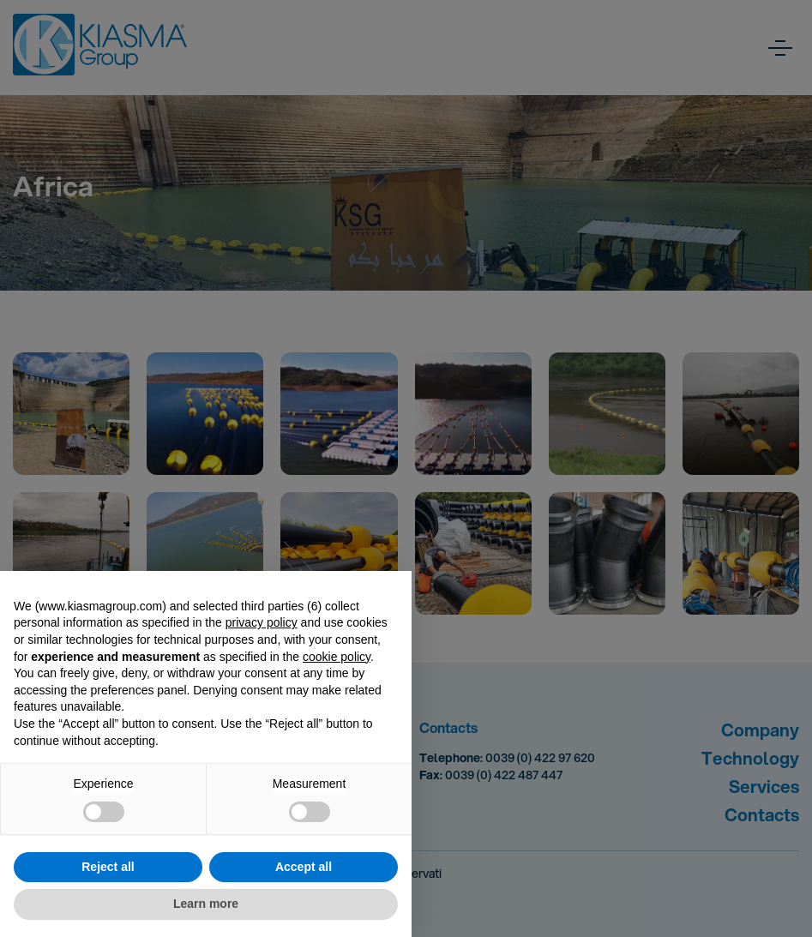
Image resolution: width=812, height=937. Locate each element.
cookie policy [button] (336, 657)
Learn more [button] (205, 903)
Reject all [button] (107, 867)
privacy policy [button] (262, 622)
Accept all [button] (303, 867)
